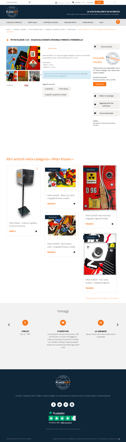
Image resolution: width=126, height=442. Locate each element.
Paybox (111, 438)
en (108, 2)
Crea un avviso (103, 46)
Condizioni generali (103, 396)
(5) (59, 429)
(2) (70, 429)
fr (105, 2)
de (112, 2)
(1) (53, 429)
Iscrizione (90, 2)
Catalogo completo (19, 29)
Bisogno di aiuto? (30, 396)
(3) (46, 429)
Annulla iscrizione (77, 396)
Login (99, 2)
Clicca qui (84, 73)
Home (8, 29)
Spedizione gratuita (100, 77)
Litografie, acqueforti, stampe (55, 29)
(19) (61, 429)
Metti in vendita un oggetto (46, 396)
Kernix (117, 438)
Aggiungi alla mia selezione (103, 104)
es (118, 2)
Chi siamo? (19, 396)
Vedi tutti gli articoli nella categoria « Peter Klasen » (102, 298)
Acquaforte (49, 89)
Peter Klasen (71, 29)
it (115, 2)
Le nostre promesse (63, 396)
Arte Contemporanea (36, 29)
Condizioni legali (90, 396)
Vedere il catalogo (104, 95)
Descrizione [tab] (52, 48)
